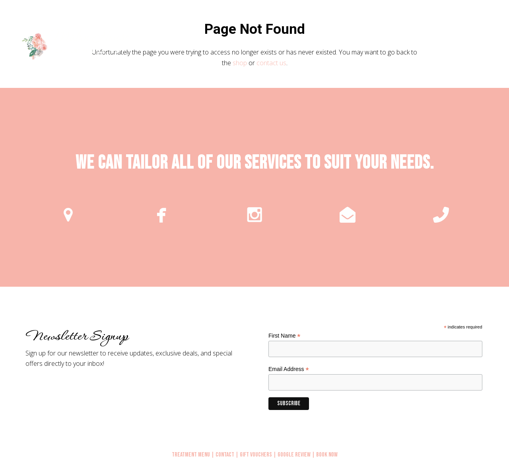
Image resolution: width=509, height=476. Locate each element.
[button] (494, 45)
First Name (284, 336)
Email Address (288, 369)
